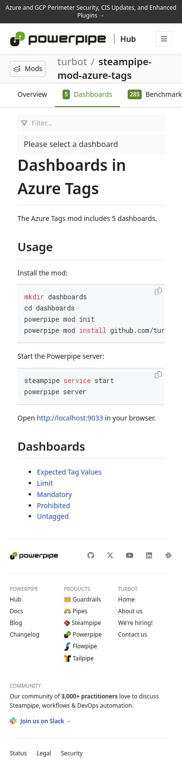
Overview (32, 94)
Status (18, 753)
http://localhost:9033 (70, 417)
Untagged (53, 516)
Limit (45, 483)
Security (72, 753)
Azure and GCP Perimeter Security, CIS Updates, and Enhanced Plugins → (91, 11)
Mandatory (54, 494)
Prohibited (53, 505)
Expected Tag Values (69, 471)
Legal (43, 753)
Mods (27, 68)
